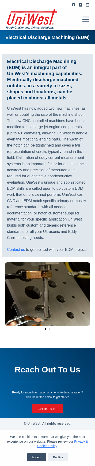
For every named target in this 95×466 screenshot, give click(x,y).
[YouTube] (80, 5)
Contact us (16, 250)
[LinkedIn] (87, 5)
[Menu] (85, 19)
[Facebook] (73, 5)
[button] (45, 329)
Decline (58, 457)
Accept (37, 457)
